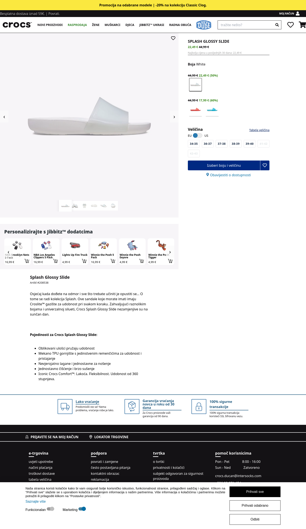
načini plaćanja (40, 467)
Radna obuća (180, 25)
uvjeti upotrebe (41, 461)
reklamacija (100, 479)
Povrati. (54, 13)
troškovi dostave (42, 473)
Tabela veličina (259, 130)
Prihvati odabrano (255, 505)
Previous (4, 116)
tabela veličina (40, 479)
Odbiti (255, 519)
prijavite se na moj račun (52, 437)
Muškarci (112, 25)
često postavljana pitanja (110, 467)
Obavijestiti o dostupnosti (230, 175)
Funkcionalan (36, 510)
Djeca (129, 25)
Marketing (71, 510)
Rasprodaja (77, 25)
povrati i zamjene (104, 461)
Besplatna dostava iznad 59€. (22, 13)
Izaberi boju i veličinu (224, 165)
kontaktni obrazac (105, 473)
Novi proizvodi (50, 25)
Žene (95, 25)
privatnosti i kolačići (168, 467)
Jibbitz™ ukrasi (151, 25)
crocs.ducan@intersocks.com (238, 476)
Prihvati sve (255, 491)
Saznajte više (36, 501)
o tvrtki (158, 461)
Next (174, 116)
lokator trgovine (108, 437)
